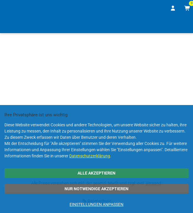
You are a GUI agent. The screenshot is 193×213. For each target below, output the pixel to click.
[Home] (13, 25)
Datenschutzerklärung (89, 156)
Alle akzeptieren (96, 173)
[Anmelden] (173, 8)
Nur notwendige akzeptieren (96, 188)
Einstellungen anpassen (96, 204)
